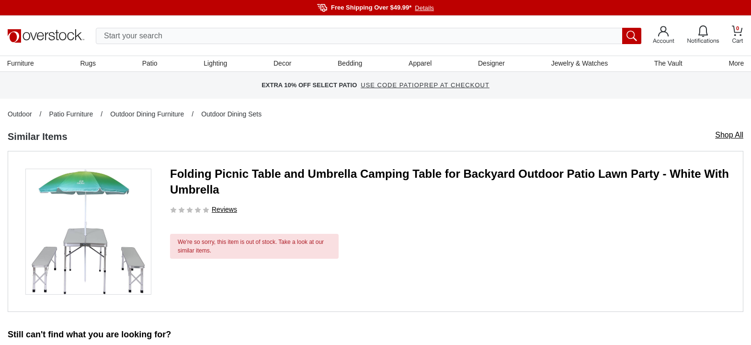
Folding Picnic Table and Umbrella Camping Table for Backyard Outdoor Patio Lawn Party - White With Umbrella (449, 182)
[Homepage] (46, 36)
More (735, 64)
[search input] (368, 36)
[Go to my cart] (737, 35)
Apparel (420, 64)
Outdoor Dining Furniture (147, 114)
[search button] (631, 36)
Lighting (216, 64)
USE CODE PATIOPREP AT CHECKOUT (425, 86)
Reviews (224, 210)
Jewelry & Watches (579, 64)
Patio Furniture (71, 114)
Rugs (88, 64)
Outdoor (20, 114)
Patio (150, 64)
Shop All (729, 135)
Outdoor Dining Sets (231, 114)
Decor (282, 64)
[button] (88, 232)
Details (424, 8)
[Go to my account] (663, 36)
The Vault (668, 64)
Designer (491, 64)
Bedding (350, 64)
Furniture (21, 64)
